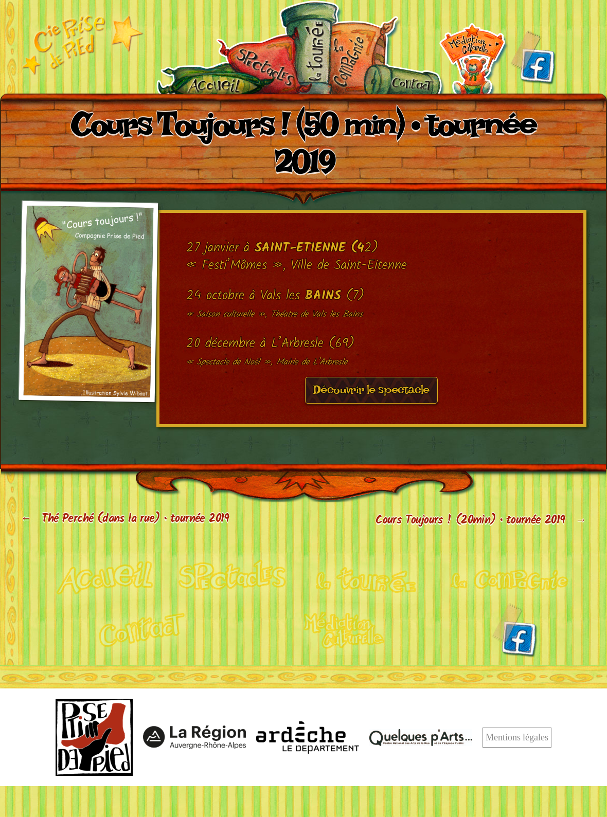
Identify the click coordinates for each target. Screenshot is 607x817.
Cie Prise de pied (82, 44)
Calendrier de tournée (311, 48)
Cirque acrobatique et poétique (97, 576)
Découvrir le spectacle (371, 393)
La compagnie (363, 55)
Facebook (533, 57)
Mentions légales (517, 738)
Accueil (216, 78)
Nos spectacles (271, 64)
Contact (402, 79)
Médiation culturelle (472, 58)
